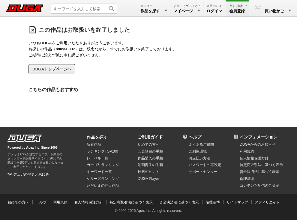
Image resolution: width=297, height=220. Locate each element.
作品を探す (97, 137)
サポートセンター (203, 172)
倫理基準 (247, 179)
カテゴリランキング (103, 165)
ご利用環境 (198, 151)
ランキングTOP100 (102, 151)
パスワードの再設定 (205, 165)
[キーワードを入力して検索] (84, 9)
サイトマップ (237, 202)
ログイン (214, 11)
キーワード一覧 (99, 172)
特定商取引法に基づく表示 (131, 202)
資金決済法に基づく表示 (179, 202)
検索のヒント (148, 172)
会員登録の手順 (150, 151)
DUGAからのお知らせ (257, 144)
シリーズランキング (103, 179)
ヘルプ (195, 137)
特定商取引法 (261, 165)
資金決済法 (259, 172)
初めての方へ (148, 144)
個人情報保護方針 (254, 158)
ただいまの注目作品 (103, 185)
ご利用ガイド (150, 137)
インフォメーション (259, 137)
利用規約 (247, 151)
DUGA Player (148, 179)
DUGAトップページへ (51, 69)
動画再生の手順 (150, 165)
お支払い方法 (199, 158)
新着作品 (94, 144)
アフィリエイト (267, 202)
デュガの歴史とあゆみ (31, 174)
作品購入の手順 (150, 158)
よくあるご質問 (201, 144)
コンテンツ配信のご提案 (259, 185)
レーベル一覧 (97, 158)
